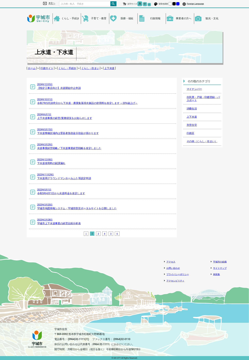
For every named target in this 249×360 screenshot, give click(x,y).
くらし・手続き (67, 68)
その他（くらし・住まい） (202, 141)
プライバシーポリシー (177, 274)
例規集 (216, 274)
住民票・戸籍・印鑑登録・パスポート (203, 99)
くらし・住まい (90, 68)
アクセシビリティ (175, 280)
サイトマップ (219, 268)
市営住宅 (192, 125)
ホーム (31, 68)
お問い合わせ (173, 268)
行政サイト (46, 68)
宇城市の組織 (219, 261)
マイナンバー (194, 89)
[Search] (85, 3)
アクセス (170, 261)
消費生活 (192, 108)
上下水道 (109, 68)
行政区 (190, 133)
